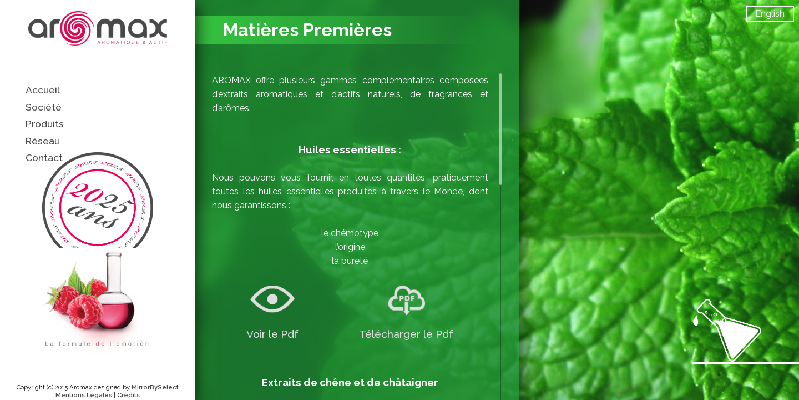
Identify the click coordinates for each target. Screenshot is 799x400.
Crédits (128, 395)
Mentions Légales (83, 395)
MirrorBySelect (155, 387)
